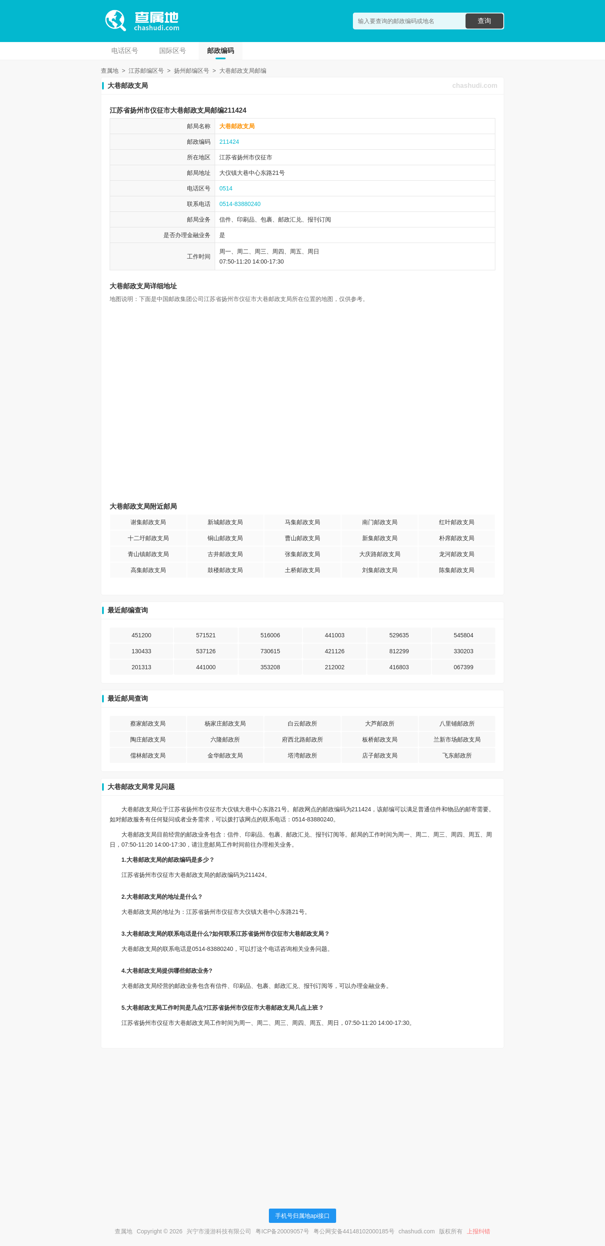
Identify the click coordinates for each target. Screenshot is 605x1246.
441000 (206, 667)
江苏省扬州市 (237, 157)
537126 (206, 651)
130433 (141, 651)
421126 (335, 651)
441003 (335, 635)
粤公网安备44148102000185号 (354, 1231)
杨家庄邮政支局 (225, 723)
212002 (335, 667)
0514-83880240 (239, 204)
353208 (270, 667)
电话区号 (124, 50)
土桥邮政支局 (302, 570)
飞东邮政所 (457, 755)
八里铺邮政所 (457, 723)
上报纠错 (478, 1231)
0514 (225, 188)
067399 (463, 667)
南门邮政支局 (379, 522)
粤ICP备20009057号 (282, 1231)
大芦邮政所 (380, 723)
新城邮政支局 (225, 522)
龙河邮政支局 (456, 554)
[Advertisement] (302, 1113)
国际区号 (172, 50)
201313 (141, 667)
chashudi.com (474, 85)
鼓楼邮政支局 (225, 570)
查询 (484, 20)
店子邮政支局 (379, 755)
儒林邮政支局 (148, 755)
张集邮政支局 (302, 554)
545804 (463, 635)
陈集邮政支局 (456, 570)
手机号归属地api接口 (302, 1215)
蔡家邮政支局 (148, 723)
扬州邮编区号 (191, 70)
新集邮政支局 (379, 538)
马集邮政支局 (302, 522)
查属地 (109, 70)
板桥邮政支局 (379, 739)
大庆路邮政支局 (379, 554)
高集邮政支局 (148, 570)
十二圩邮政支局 (148, 538)
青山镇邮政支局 (148, 554)
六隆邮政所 (225, 739)
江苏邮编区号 (146, 70)
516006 (270, 635)
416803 (399, 667)
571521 (206, 635)
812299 (399, 651)
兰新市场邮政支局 (457, 739)
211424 (229, 141)
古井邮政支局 (225, 554)
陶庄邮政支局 (148, 739)
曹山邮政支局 (302, 538)
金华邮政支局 (225, 755)
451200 (141, 635)
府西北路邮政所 (302, 739)
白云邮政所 (302, 723)
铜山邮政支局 (225, 538)
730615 (270, 651)
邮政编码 (220, 50)
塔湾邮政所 (302, 755)
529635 (399, 635)
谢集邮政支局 (148, 522)
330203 (463, 651)
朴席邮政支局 (456, 538)
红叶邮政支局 (456, 522)
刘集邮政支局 (379, 570)
